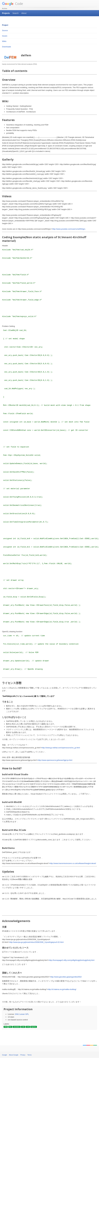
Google (4, 1055)
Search (15, 13)
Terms (29, 1055)
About (24, 13)
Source (5, 30)
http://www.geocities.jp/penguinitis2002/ (66, 977)
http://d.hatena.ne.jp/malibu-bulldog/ (62, 989)
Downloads (6, 47)
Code (12, 3)
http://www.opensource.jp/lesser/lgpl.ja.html (55, 760)
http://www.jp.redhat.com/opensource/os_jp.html (61, 748)
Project (5, 25)
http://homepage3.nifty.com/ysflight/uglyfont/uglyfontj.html (71, 960)
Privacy (22, 1055)
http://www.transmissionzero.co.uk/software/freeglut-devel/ (73, 863)
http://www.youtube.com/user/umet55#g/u (68, 229)
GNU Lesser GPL (22, 1014)
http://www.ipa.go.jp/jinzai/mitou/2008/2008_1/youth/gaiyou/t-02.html (36, 942)
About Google (13, 1055)
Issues (4, 36)
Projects (6, 13)
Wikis (4, 41)
